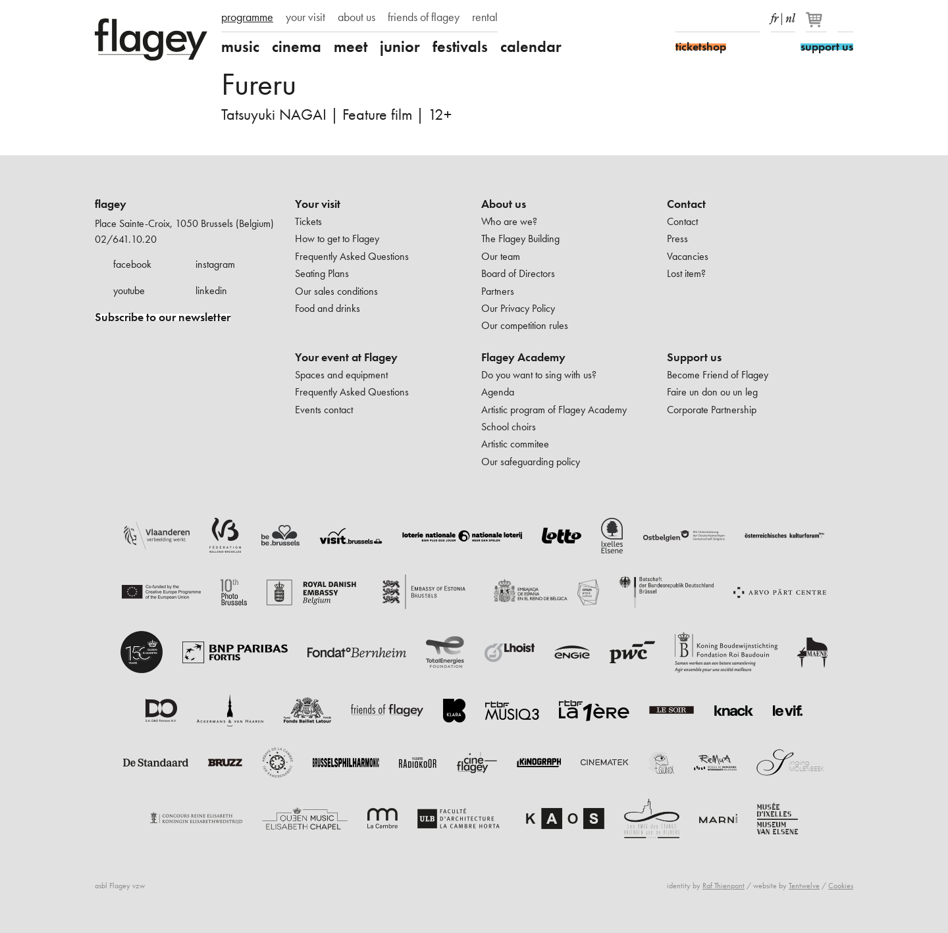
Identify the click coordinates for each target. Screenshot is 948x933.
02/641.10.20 (126, 239)
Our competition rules (524, 325)
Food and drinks (327, 308)
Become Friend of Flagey (717, 375)
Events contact (324, 409)
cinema (296, 47)
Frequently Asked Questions (352, 256)
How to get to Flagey (337, 238)
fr (774, 16)
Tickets (308, 221)
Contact (686, 204)
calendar (531, 47)
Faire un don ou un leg (712, 392)
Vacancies (687, 256)
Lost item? (686, 273)
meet (350, 47)
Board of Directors (518, 273)
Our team (500, 256)
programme (247, 17)
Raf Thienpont (723, 885)
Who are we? (509, 221)
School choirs (508, 427)
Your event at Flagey (346, 357)
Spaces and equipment (341, 375)
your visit (305, 17)
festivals (460, 47)
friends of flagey (424, 17)
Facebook (683, 18)
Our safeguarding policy (530, 461)
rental (485, 17)
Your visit (317, 204)
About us (503, 204)
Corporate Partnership (711, 409)
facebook (132, 264)
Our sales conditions (336, 291)
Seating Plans (322, 273)
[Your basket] (817, 25)
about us (356, 17)
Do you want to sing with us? (538, 375)
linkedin (211, 290)
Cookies (840, 885)
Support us (694, 357)
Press (677, 238)
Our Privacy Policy (518, 308)
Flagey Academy (523, 357)
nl (790, 16)
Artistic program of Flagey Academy (554, 409)
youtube (129, 290)
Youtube (729, 18)
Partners (497, 291)
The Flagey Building (520, 238)
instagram (215, 264)
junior (400, 47)
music (240, 47)
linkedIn (752, 18)
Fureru (258, 84)
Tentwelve (804, 885)
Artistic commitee (515, 444)
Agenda (497, 392)
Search (845, 18)
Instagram (706, 18)
